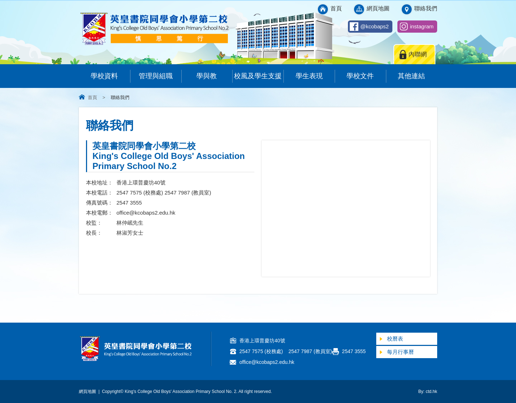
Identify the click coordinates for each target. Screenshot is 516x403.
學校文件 (366, 72)
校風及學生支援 (258, 72)
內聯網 (417, 54)
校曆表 (395, 339)
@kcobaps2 (374, 26)
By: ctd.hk (427, 391)
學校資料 (110, 72)
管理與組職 (160, 72)
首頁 (336, 8)
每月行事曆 (400, 352)
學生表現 (315, 72)
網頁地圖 (378, 8)
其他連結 (417, 72)
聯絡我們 (425, 8)
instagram (422, 26)
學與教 (214, 72)
